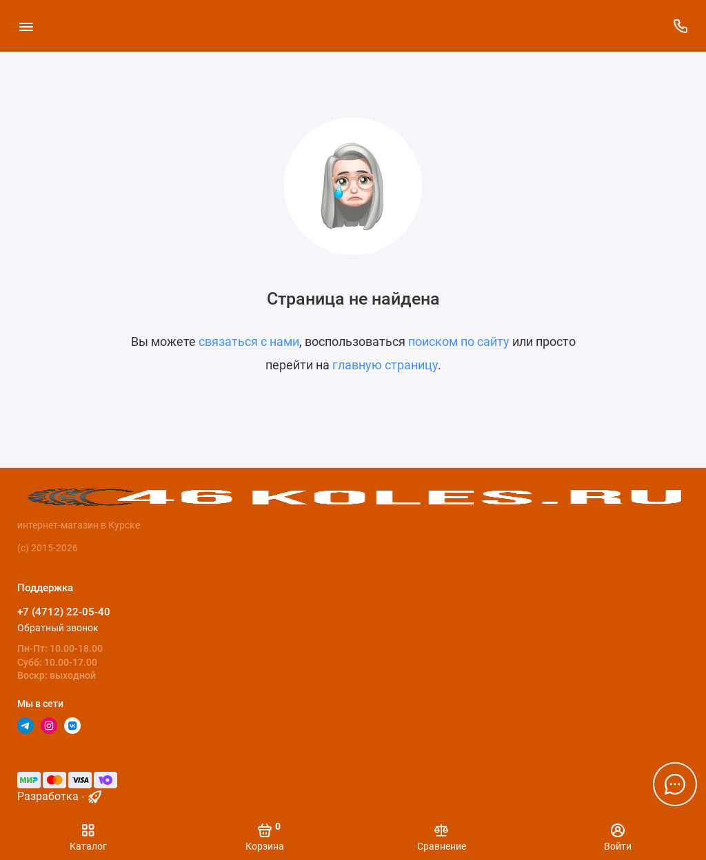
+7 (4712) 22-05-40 (63, 612)
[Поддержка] (680, 26)
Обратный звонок (58, 627)
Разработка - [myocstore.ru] (60, 796)
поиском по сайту (459, 341)
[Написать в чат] (675, 784)
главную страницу (385, 365)
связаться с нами (249, 341)
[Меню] (26, 26)
